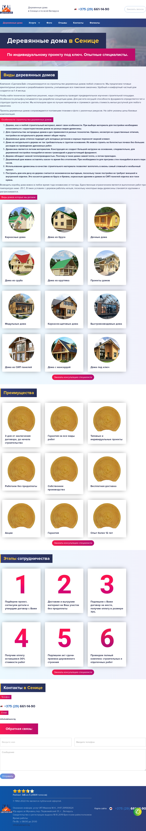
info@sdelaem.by (8, 719)
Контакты (78, 22)
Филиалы (95, 22)
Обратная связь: (19, 729)
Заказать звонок (135, 9)
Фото (49, 22)
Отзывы (62, 22)
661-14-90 (93, 9)
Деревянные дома (13, 22)
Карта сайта (101, 808)
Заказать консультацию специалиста (73, 377)
